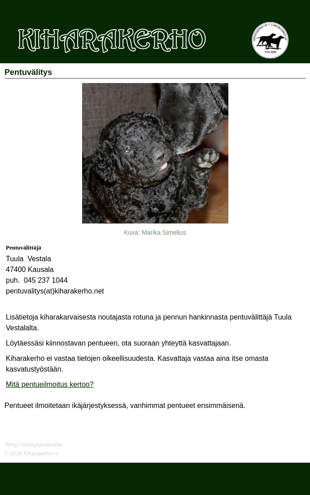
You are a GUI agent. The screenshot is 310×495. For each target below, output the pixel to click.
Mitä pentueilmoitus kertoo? (50, 384)
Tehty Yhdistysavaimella (33, 445)
